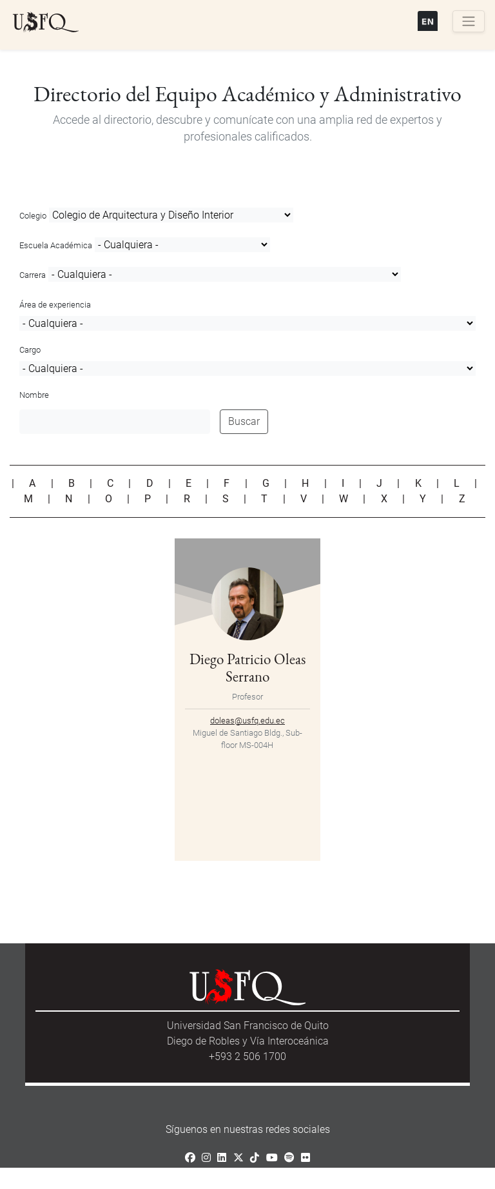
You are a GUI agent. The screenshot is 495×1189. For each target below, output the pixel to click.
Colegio (32, 216)
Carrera (32, 275)
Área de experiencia (55, 305)
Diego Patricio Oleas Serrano (247, 667)
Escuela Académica (55, 245)
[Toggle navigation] (468, 21)
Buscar (244, 421)
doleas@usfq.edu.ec (247, 720)
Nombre (34, 395)
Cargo (30, 350)
